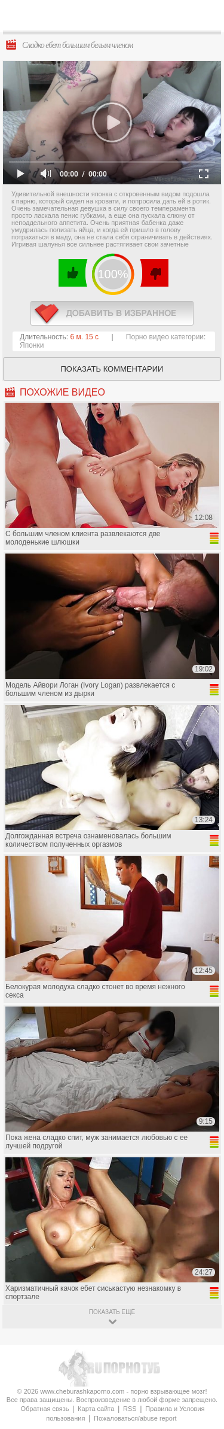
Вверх (201, 1339)
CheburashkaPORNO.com (115, 19)
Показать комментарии (112, 368)
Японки (32, 345)
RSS (130, 1408)
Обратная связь (44, 1408)
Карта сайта (96, 1408)
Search (205, 16)
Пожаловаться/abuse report (135, 1418)
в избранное (112, 313)
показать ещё (112, 1312)
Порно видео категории (165, 337)
